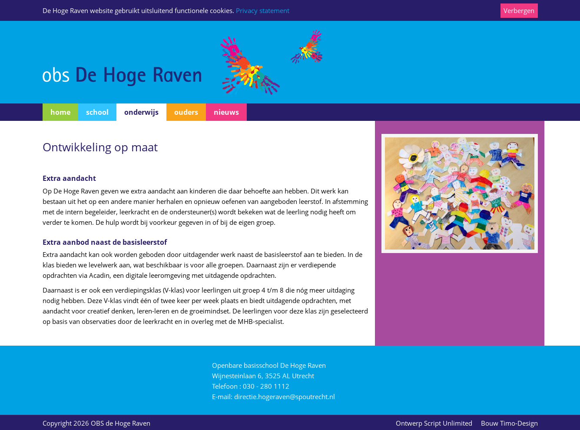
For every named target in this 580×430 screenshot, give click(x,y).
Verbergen (519, 10)
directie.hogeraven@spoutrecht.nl (284, 396)
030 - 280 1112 (266, 386)
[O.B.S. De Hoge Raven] (182, 61)
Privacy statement (262, 10)
